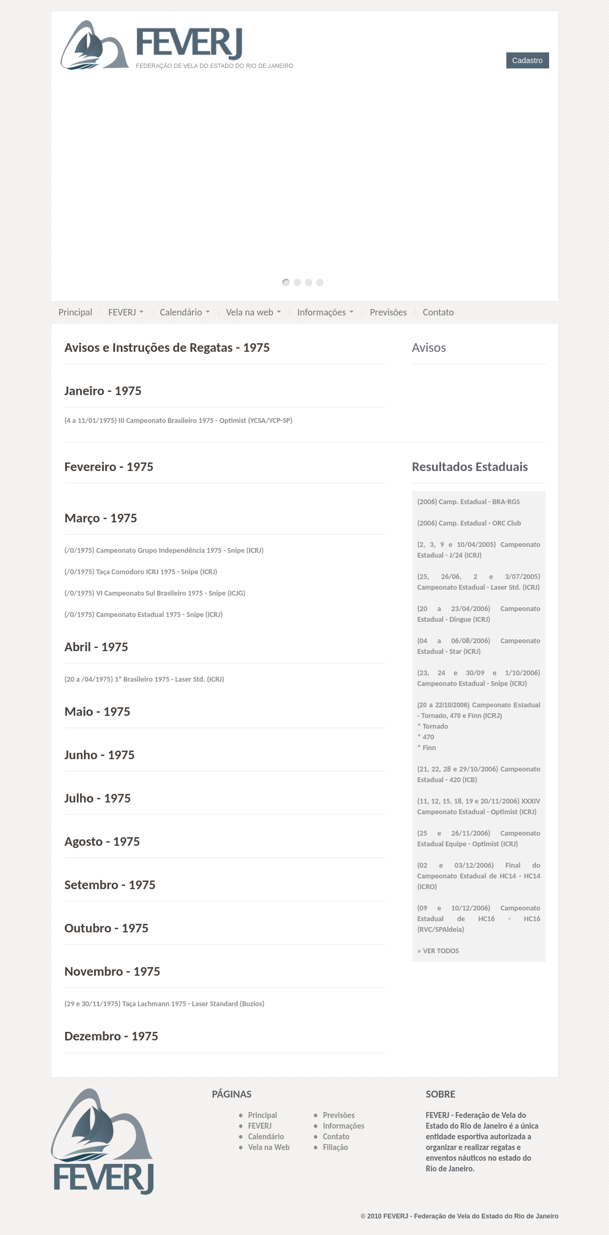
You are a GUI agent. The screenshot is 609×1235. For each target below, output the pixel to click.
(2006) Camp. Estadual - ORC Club (469, 523)
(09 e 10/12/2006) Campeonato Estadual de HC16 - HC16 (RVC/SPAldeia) (479, 919)
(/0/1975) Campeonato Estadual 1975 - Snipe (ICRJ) (144, 614)
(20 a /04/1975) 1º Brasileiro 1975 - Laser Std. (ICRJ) (145, 679)
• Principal (258, 1115)
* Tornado (433, 726)
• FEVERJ (255, 1126)
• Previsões (334, 1115)
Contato (438, 312)
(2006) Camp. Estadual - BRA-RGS (469, 501)
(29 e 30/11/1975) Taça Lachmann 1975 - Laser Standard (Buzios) (165, 1003)
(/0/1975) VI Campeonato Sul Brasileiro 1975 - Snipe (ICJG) (155, 593)
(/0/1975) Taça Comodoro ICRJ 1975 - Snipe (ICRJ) (141, 571)
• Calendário (261, 1136)
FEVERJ (126, 312)
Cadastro (527, 60)
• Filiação (331, 1147)
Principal (75, 312)
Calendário (185, 312)
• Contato (332, 1136)
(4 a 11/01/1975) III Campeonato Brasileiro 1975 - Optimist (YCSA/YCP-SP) (179, 420)
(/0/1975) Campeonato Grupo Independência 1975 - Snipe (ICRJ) (164, 550)
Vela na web (253, 312)
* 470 (426, 737)
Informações (325, 312)
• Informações (339, 1126)
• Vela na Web (264, 1147)
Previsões (388, 312)
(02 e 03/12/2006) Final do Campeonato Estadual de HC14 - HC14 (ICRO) (479, 876)
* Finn (427, 747)
